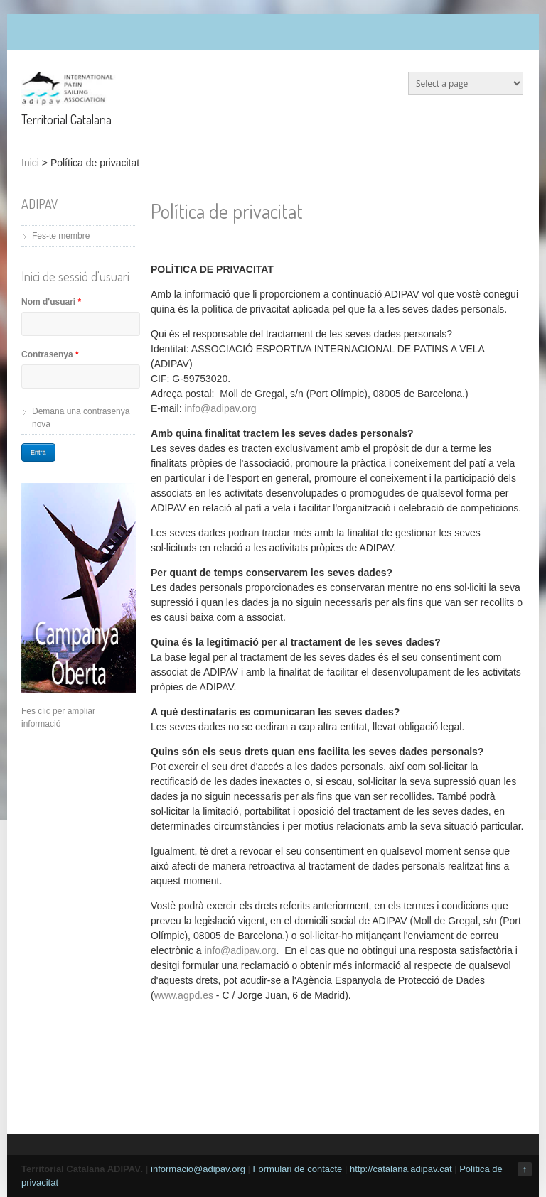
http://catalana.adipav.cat (401, 1169)
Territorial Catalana (66, 119)
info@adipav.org (220, 408)
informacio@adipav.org (198, 1169)
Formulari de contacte (298, 1169)
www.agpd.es (183, 995)
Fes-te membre (61, 236)
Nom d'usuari (51, 302)
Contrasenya (50, 354)
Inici (30, 162)
